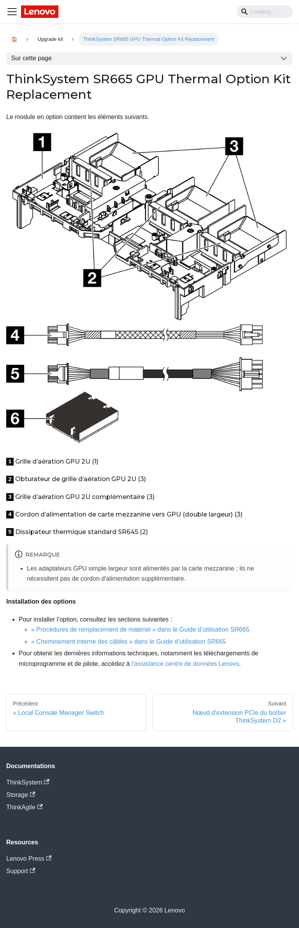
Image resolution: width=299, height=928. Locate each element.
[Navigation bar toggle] (12, 12)
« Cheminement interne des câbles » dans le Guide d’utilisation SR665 (128, 641)
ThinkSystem (27, 782)
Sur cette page (31, 58)
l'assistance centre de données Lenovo (185, 663)
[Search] (265, 11)
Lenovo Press (28, 858)
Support (20, 871)
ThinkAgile (24, 807)
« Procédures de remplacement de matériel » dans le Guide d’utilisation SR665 (140, 629)
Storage (20, 794)
